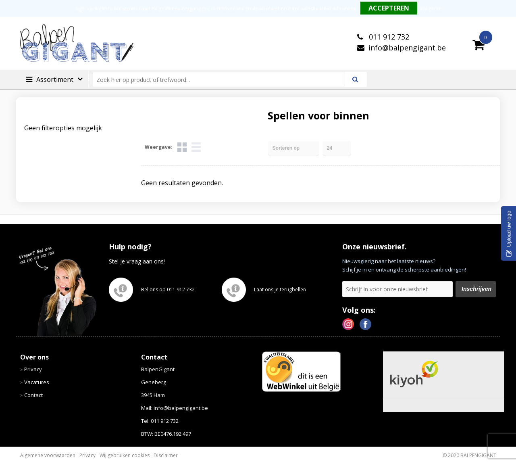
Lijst (196, 147)
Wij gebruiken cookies (125, 455)
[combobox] (222, 79)
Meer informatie (338, 8)
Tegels (182, 147)
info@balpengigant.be (407, 47)
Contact (33, 395)
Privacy (33, 369)
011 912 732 (388, 37)
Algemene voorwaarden (47, 455)
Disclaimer (166, 455)
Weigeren (431, 8)
